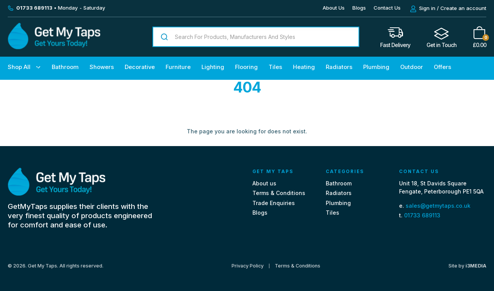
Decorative (140, 67)
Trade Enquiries (273, 203)
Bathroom (65, 67)
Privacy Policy (248, 266)
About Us (334, 8)
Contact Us (387, 8)
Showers (102, 67)
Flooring (246, 67)
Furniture (178, 67)
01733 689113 (422, 215)
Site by (467, 266)
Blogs (359, 8)
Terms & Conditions (278, 193)
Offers (442, 67)
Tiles (275, 67)
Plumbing (376, 67)
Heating (304, 67)
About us (264, 183)
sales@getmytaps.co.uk (438, 205)
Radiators (339, 67)
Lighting (212, 67)
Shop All (19, 67)
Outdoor (411, 67)
